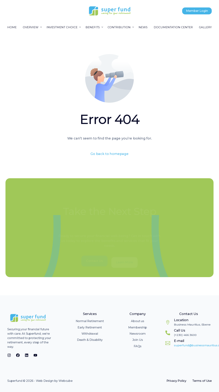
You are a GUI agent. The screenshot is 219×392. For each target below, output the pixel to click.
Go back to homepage (109, 154)
